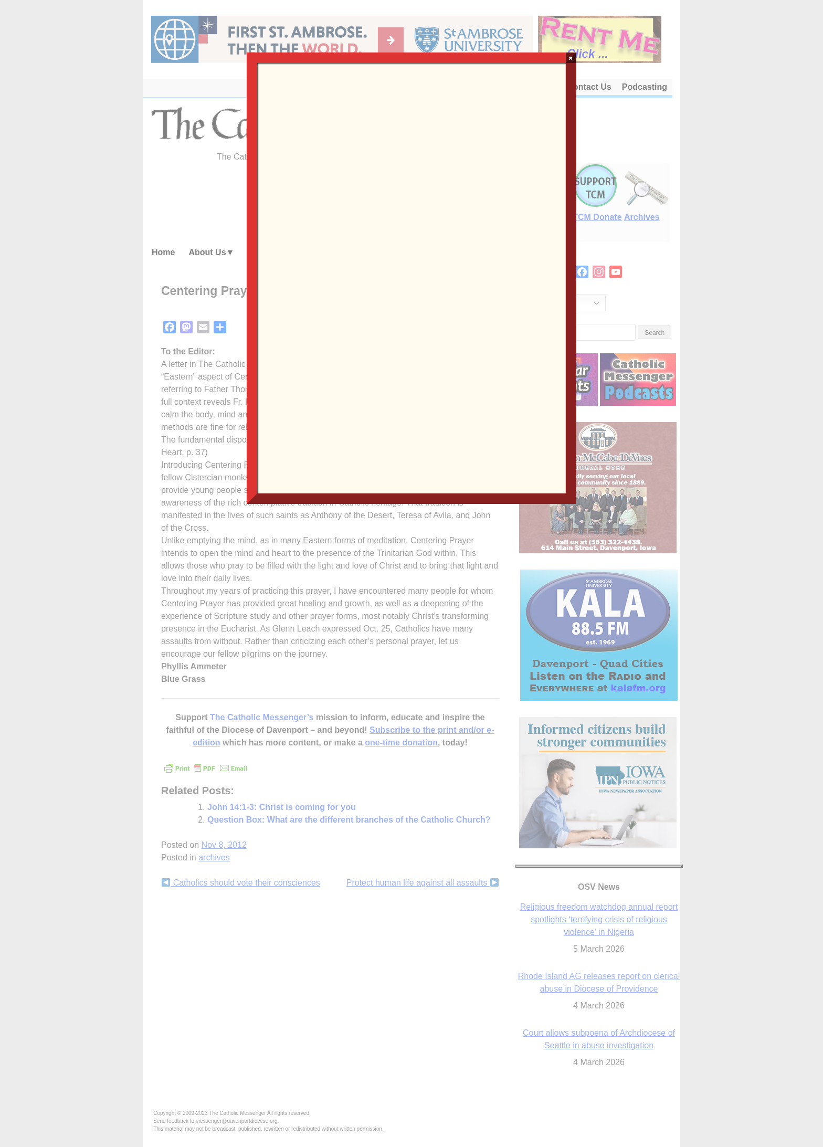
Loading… (411, 277)
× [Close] (570, 57)
